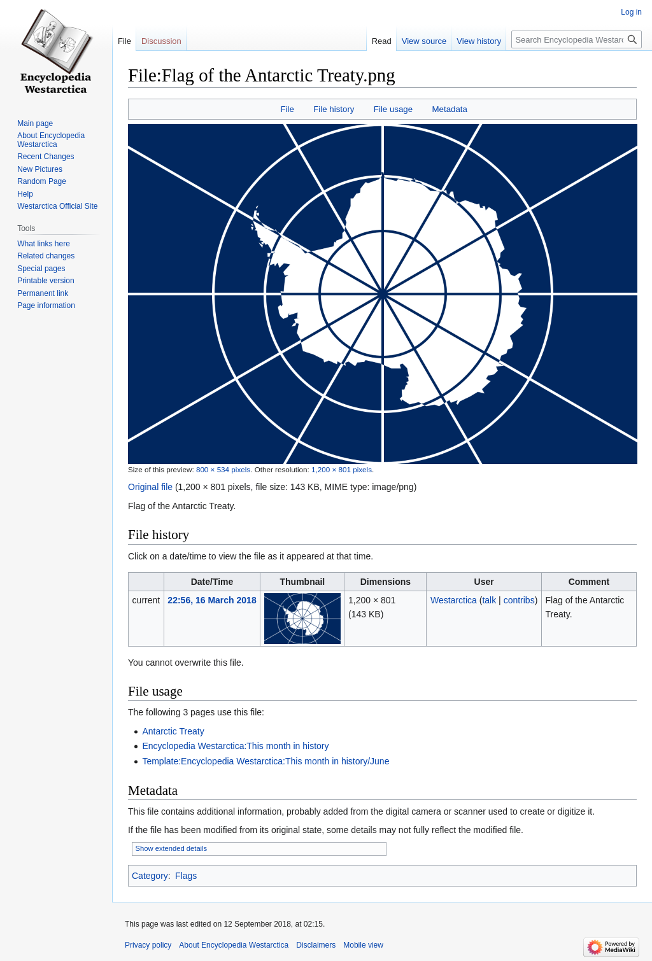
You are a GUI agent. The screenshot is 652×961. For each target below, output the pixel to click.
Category (150, 876)
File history (333, 109)
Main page (35, 123)
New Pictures (39, 169)
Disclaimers (316, 945)
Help (25, 194)
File (287, 109)
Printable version (45, 280)
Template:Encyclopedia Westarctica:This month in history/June (265, 761)
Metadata (449, 109)
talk (489, 600)
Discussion (161, 41)
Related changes (45, 255)
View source (424, 41)
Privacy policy (148, 945)
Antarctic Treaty (173, 731)
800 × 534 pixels (223, 469)
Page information (46, 305)
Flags (186, 876)
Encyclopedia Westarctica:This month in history (235, 746)
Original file (150, 487)
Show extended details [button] (172, 848)
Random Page (41, 181)
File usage (393, 109)
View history (479, 41)
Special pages (41, 268)
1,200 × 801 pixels (341, 469)
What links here (43, 243)
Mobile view (363, 945)
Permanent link (42, 293)
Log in (631, 12)
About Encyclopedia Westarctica (51, 140)
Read (382, 41)
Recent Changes (45, 156)
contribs (519, 600)
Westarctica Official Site (57, 206)
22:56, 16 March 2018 (211, 600)
